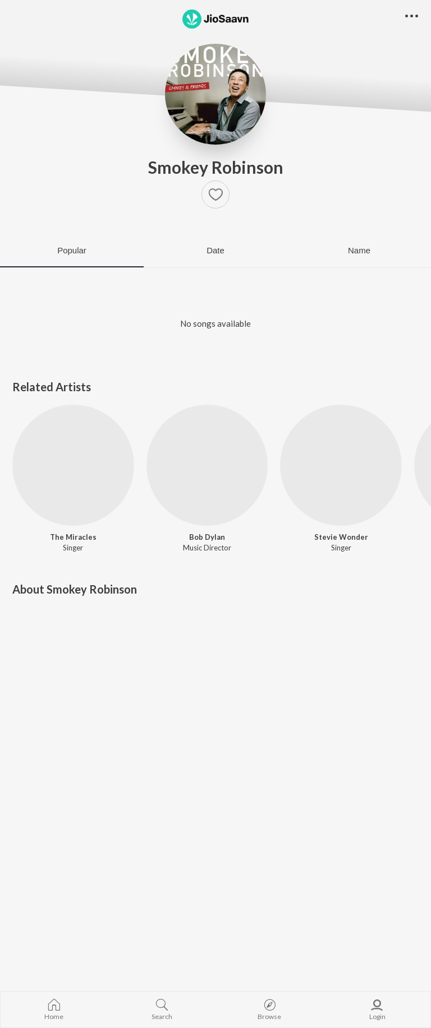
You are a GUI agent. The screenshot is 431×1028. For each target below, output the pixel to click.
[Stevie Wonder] (341, 465)
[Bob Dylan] (207, 465)
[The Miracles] (73, 465)
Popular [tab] (71, 250)
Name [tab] (359, 250)
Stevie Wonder (341, 536)
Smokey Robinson (215, 167)
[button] (215, 194)
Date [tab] (215, 250)
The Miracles (73, 536)
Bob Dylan (207, 536)
